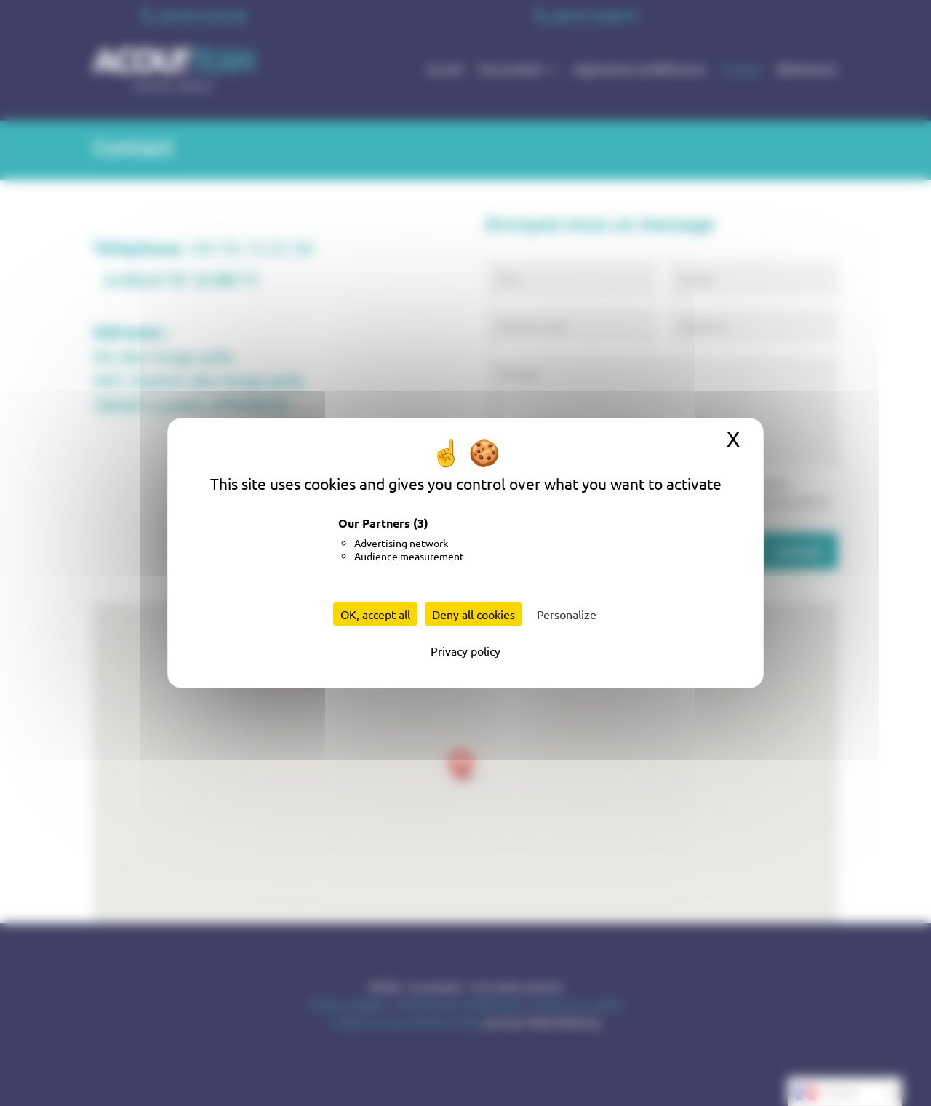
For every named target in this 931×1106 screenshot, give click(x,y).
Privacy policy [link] (465, 650)
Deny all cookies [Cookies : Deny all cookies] (473, 614)
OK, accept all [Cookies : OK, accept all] (375, 614)
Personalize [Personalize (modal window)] (566, 614)
